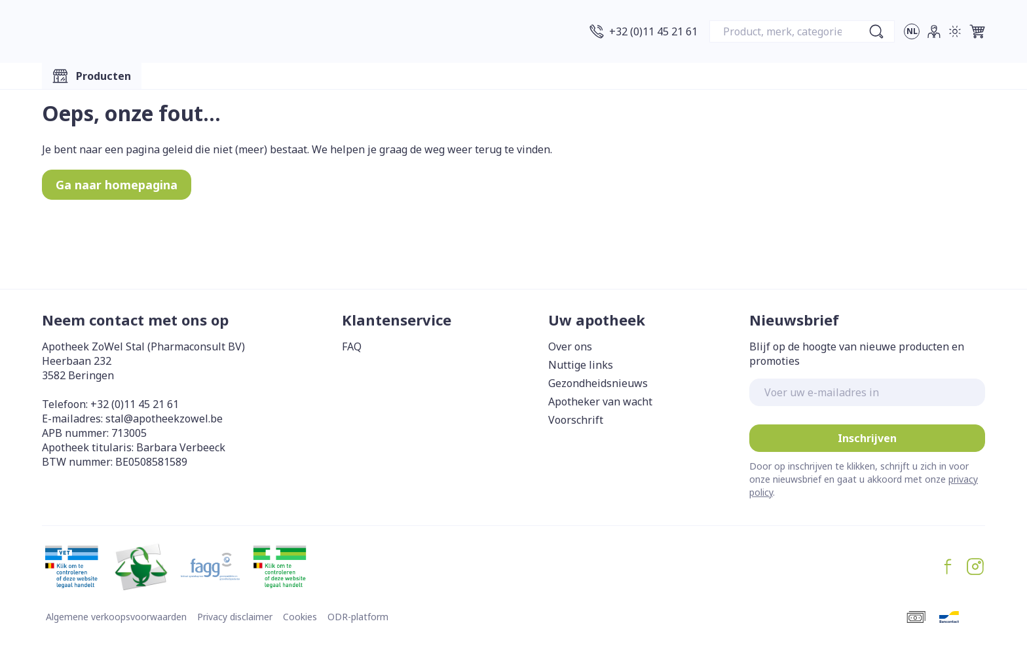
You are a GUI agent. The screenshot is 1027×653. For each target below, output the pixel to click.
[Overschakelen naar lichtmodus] (955, 31)
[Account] (934, 31)
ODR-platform (357, 616)
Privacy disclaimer (234, 616)
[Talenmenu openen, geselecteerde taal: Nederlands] (912, 31)
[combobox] (802, 31)
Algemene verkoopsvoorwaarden (116, 616)
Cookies (300, 616)
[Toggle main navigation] (91, 76)
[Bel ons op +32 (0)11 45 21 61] (643, 31)
